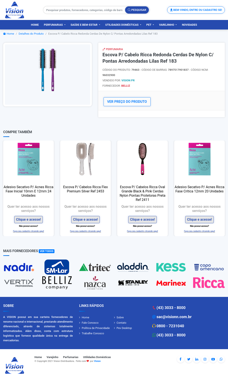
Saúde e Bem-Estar (84, 24)
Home (35, 24)
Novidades (189, 24)
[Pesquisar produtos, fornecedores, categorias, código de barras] (84, 10)
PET (149, 24)
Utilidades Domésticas (122, 24)
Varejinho (167, 24)
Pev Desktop (124, 328)
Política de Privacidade (96, 328)
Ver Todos (46, 251)
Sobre (120, 317)
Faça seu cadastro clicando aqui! (28, 231)
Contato (121, 322)
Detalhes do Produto (31, 33)
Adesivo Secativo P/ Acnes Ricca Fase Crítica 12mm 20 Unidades (199, 189)
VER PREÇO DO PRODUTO (127, 102)
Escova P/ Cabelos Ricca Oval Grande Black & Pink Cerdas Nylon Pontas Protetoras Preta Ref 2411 (142, 193)
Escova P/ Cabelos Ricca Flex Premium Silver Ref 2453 (85, 189)
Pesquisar (137, 9)
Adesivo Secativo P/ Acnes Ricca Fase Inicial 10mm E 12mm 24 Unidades (28, 191)
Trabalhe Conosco (93, 333)
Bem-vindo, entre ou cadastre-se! (196, 9)
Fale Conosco (90, 322)
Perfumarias (53, 24)
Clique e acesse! (28, 219)
